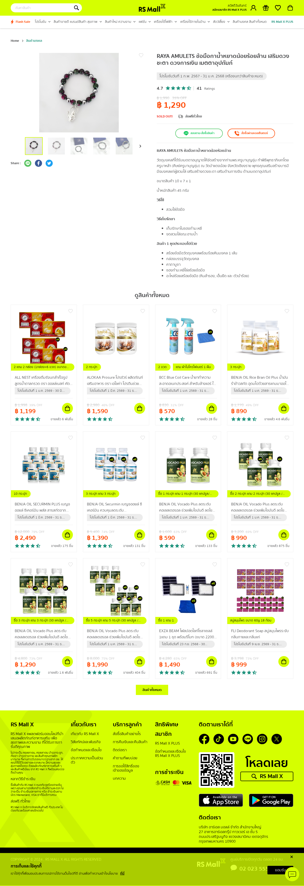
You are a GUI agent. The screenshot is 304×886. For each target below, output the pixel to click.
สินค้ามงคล (34, 40)
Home (15, 40)
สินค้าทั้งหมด (152, 690)
